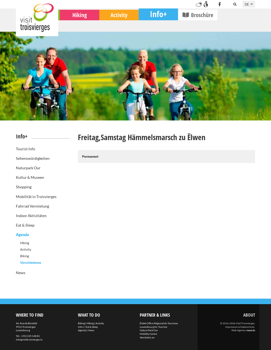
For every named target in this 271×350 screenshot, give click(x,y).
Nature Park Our (149, 330)
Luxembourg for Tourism (153, 326)
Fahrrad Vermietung (32, 206)
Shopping (24, 187)
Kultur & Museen (30, 177)
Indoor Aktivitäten (31, 215)
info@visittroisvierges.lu (29, 339)
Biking (78, 25)
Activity (156, 25)
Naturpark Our (28, 167)
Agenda (22, 234)
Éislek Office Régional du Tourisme (159, 323)
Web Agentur (238, 330)
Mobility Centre (148, 333)
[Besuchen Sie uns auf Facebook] (219, 4)
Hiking (117, 25)
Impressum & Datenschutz (239, 326)
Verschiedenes (30, 262)
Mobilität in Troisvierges (36, 196)
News (20, 272)
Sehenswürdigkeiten (33, 158)
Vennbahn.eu (147, 337)
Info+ (196, 24)
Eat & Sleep (25, 225)
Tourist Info (25, 148)
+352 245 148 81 (30, 336)
